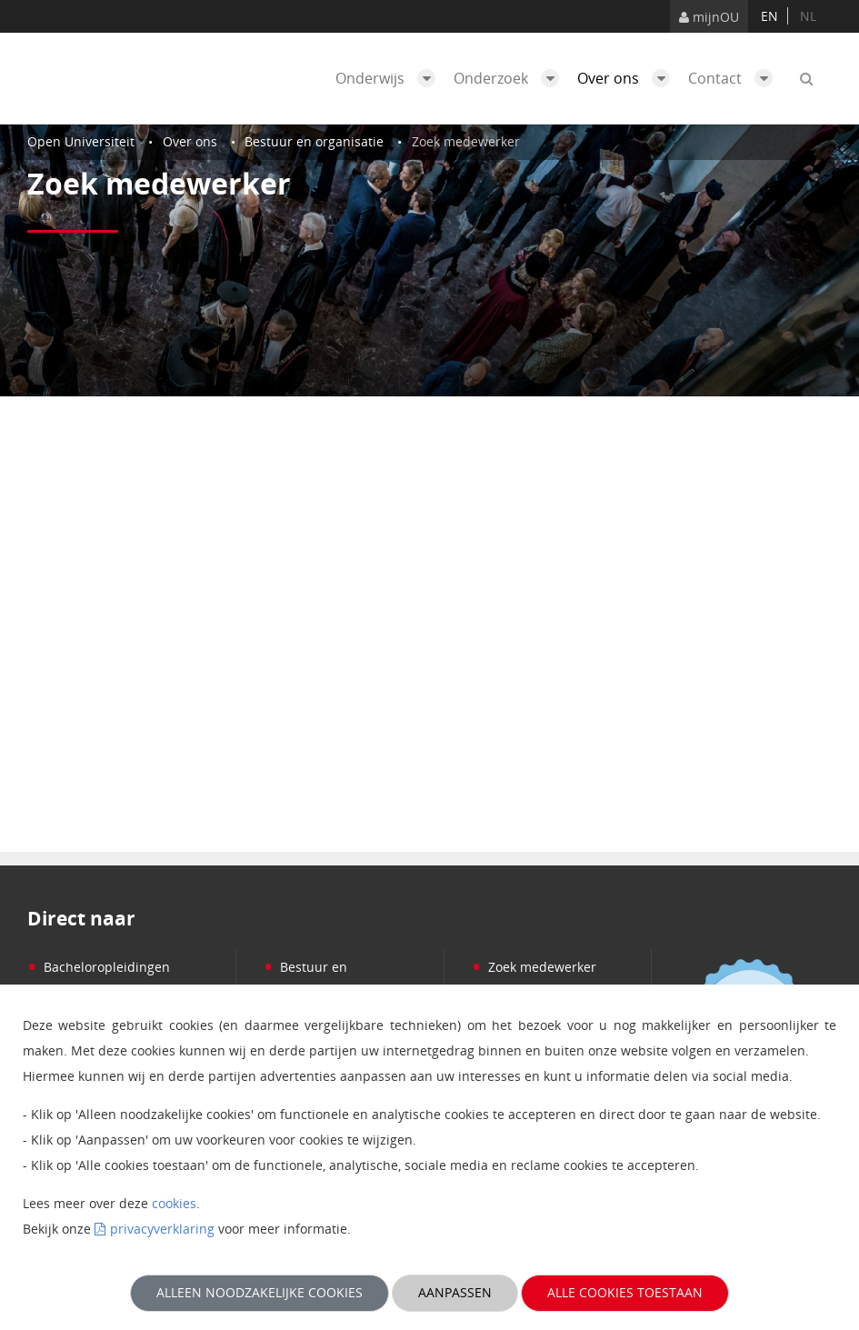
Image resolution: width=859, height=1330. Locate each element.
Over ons (628, 78)
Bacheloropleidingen (98, 966)
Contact (735, 78)
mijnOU (709, 16)
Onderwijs (389, 78)
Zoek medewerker (534, 966)
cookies (174, 1203)
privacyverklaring (162, 1228)
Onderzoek (511, 78)
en (769, 16)
